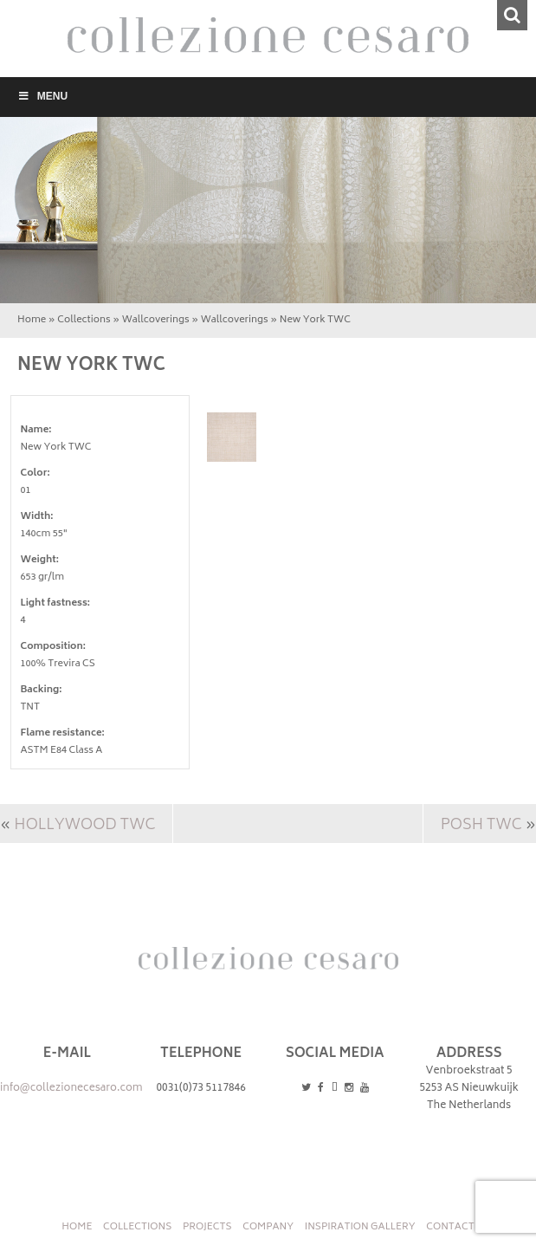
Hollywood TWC (84, 826)
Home (31, 320)
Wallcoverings (156, 320)
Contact (450, 1227)
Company (268, 1227)
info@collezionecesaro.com (71, 1089)
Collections (83, 320)
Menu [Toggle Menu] (42, 96)
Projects (207, 1227)
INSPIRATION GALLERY (360, 1227)
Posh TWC (481, 826)
